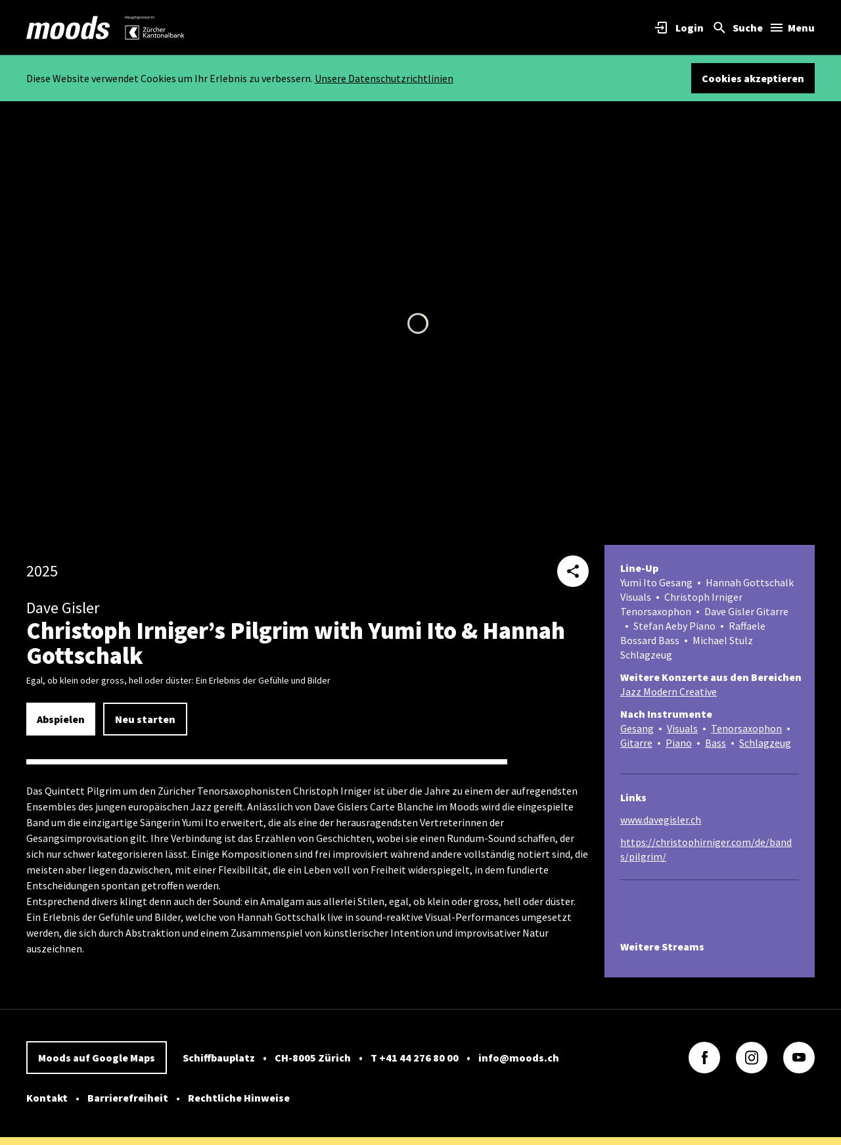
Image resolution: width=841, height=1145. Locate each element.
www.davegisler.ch (660, 819)
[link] (68, 27)
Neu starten (145, 719)
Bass (715, 742)
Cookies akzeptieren (753, 78)
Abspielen (61, 719)
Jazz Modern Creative (668, 691)
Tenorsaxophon (746, 728)
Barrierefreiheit (127, 1097)
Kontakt (47, 1097)
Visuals (682, 728)
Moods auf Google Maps (96, 1057)
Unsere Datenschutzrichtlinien (384, 78)
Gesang (637, 728)
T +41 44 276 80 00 (415, 1057)
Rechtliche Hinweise (239, 1097)
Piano (679, 742)
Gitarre (636, 742)
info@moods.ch (518, 1057)
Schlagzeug (765, 742)
